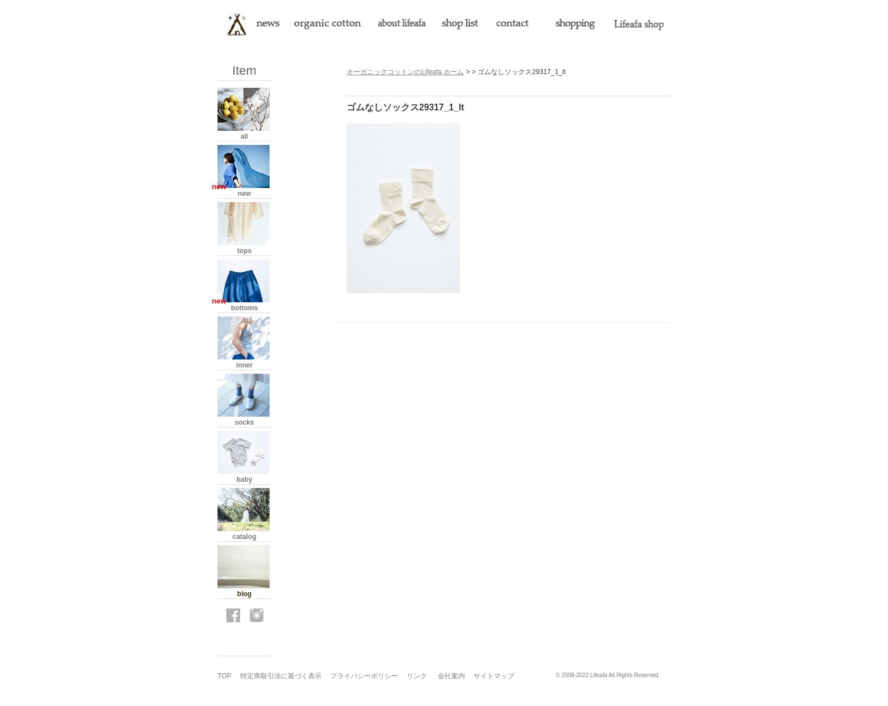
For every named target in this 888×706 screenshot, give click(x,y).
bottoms (244, 308)
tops (244, 251)
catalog (244, 537)
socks (244, 422)
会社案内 (451, 676)
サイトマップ (493, 676)
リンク (417, 676)
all (244, 136)
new (244, 194)
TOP (224, 676)
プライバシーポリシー (364, 676)
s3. (667, 675)
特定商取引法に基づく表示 (281, 676)
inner (244, 365)
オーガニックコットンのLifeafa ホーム (405, 72)
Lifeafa (598, 675)
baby (244, 479)
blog (244, 594)
